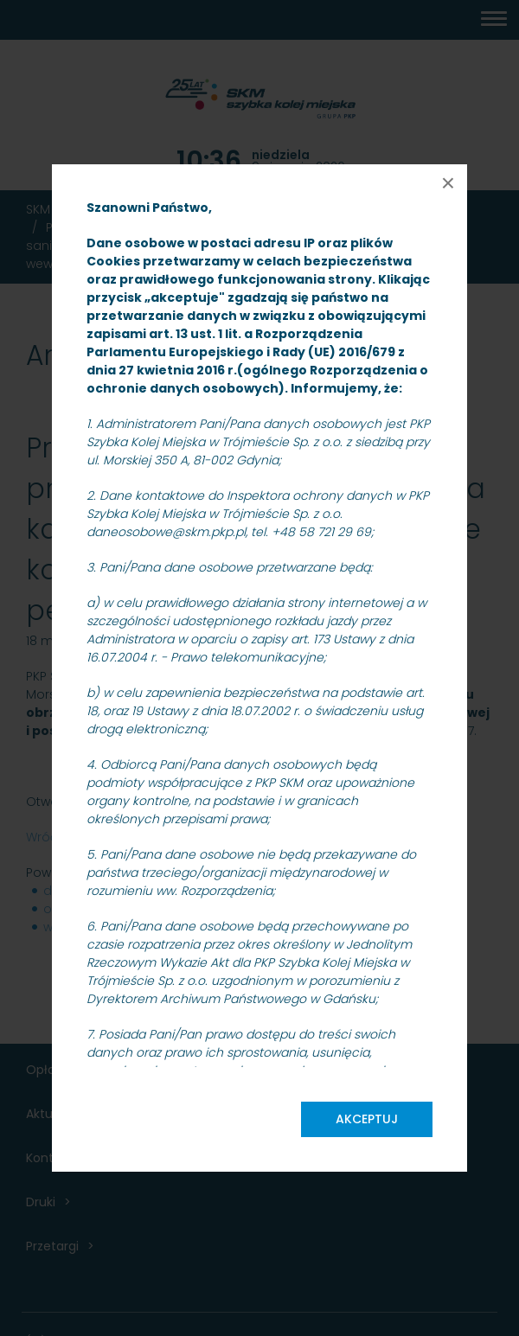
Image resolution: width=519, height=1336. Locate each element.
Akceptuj (367, 1119)
